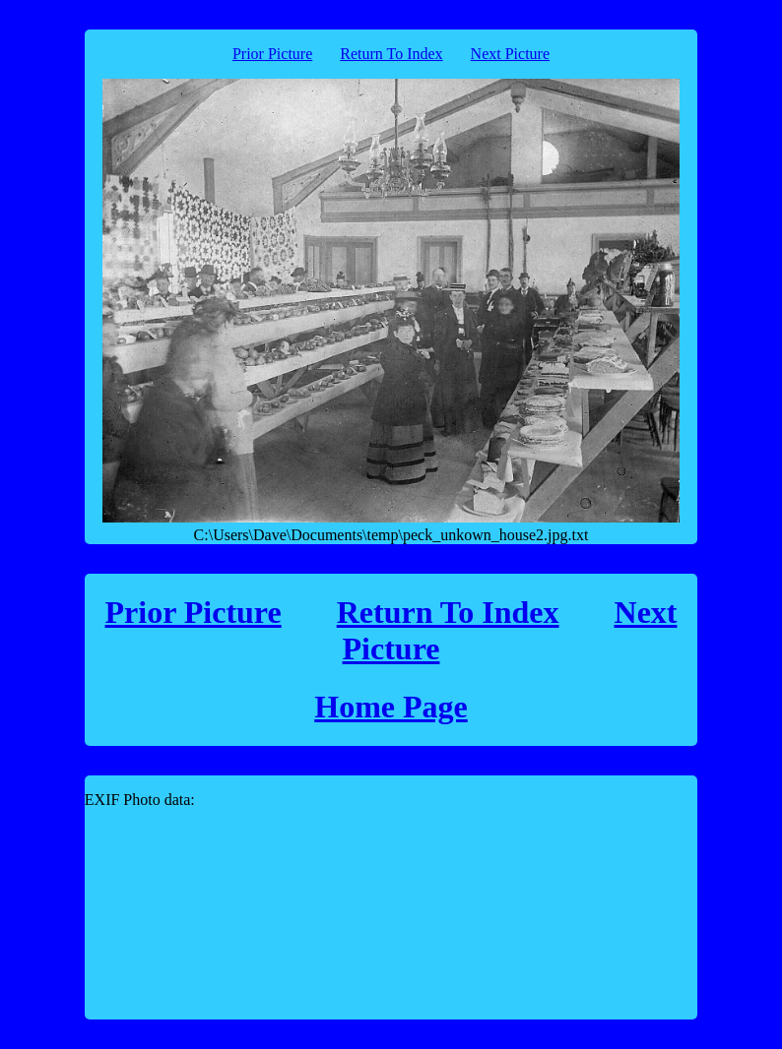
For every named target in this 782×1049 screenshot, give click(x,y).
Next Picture (510, 53)
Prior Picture (272, 53)
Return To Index (391, 53)
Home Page (391, 706)
